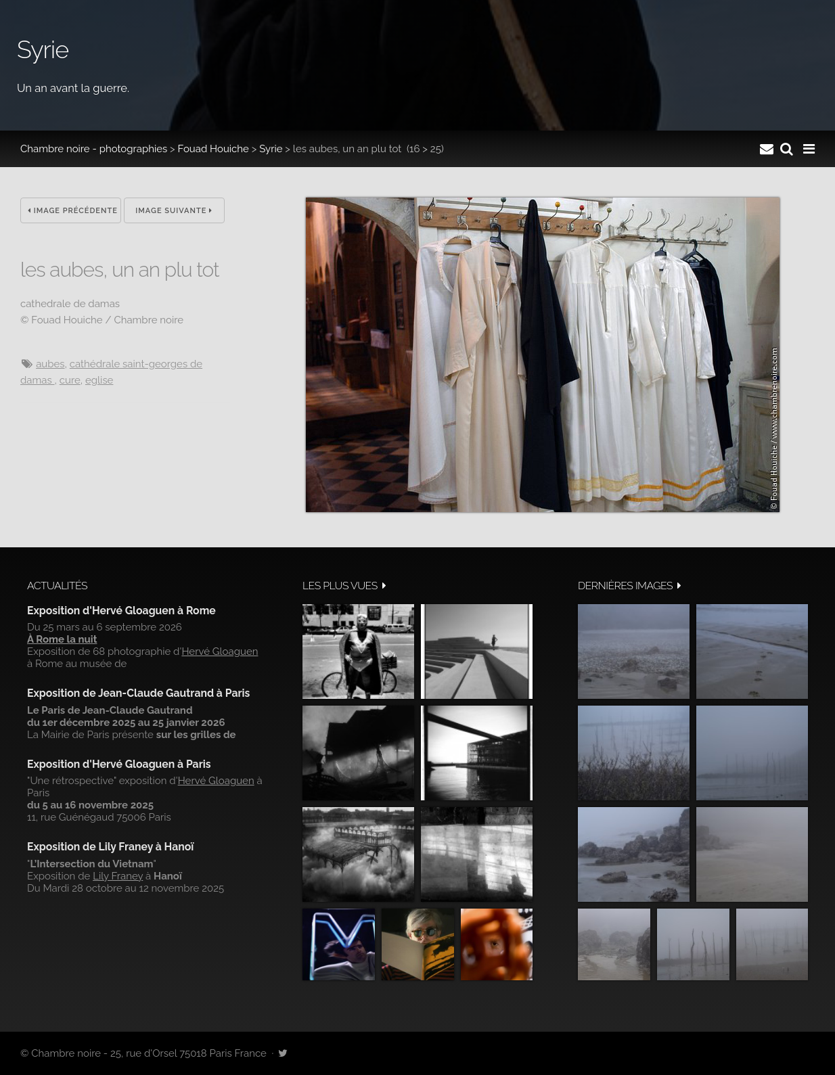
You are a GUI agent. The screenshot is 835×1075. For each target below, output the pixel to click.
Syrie (270, 149)
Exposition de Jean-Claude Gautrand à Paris (138, 693)
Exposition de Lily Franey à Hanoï (110, 846)
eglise (99, 380)
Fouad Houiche (213, 149)
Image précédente (73, 210)
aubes (50, 364)
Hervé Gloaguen (219, 651)
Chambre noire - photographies (93, 149)
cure (70, 380)
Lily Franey (118, 876)
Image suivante (173, 210)
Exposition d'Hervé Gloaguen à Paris (119, 764)
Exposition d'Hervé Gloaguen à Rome (121, 610)
